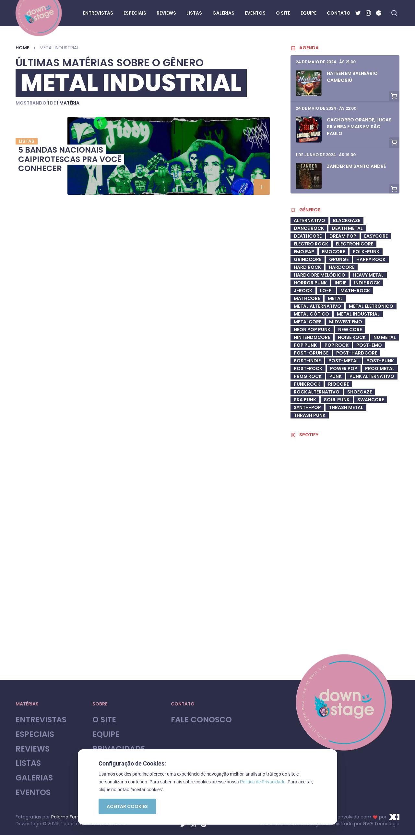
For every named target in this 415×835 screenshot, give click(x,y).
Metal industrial (358, 314)
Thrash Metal (346, 407)
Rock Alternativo (316, 392)
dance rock (309, 228)
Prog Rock (308, 376)
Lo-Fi (326, 290)
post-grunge (311, 353)
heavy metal (368, 275)
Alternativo (309, 220)
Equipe (106, 734)
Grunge (339, 259)
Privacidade (118, 749)
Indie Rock (367, 283)
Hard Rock (307, 267)
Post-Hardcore (356, 353)
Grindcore (307, 259)
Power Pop (343, 368)
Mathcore (307, 298)
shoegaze (359, 392)
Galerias (34, 778)
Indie (340, 283)
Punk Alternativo (372, 376)
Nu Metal (385, 337)
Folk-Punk (366, 251)
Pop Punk (305, 345)
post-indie (307, 360)
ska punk (305, 399)
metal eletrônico (371, 306)
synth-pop (307, 407)
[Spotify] (378, 13)
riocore (338, 384)
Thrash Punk (310, 415)
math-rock (355, 290)
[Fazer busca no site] (394, 13)
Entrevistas (41, 720)
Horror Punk (310, 283)
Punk (335, 376)
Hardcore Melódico (319, 275)
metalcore (307, 321)
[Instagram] (368, 13)
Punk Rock (307, 384)
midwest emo (345, 321)
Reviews (33, 749)
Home (22, 47)
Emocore (333, 251)
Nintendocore (312, 337)
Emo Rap (304, 251)
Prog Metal (380, 368)
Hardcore (341, 267)
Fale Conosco (201, 720)
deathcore (308, 236)
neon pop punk (312, 329)
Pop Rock (337, 345)
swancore (370, 399)
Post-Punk (380, 360)
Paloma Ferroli (67, 817)
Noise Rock (352, 337)
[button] (262, 187)
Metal (335, 298)
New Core (350, 329)
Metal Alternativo (317, 306)
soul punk (337, 399)
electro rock (311, 244)
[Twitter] (358, 13)
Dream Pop (342, 236)
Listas (28, 763)
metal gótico (311, 314)
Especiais (35, 734)
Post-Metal (343, 360)
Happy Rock (370, 259)
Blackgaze (346, 220)
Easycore (376, 236)
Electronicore (354, 244)
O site (104, 720)
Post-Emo (369, 345)
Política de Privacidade (262, 781)
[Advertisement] (344, 616)
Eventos (33, 792)
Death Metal (347, 228)
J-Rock (303, 290)
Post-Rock (308, 368)
